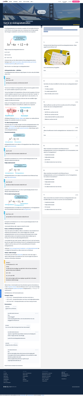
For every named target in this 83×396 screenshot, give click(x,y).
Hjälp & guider (6, 376)
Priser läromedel (25, 381)
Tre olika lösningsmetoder (11, 122)
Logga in (69, 1)
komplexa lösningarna (18, 288)
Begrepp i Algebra (19, 118)
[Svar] (60, 73)
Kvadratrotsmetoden (10, 132)
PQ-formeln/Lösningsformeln (12, 194)
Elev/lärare (64, 2)
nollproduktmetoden (26, 62)
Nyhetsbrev (24, 379)
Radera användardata (7, 382)
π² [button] (76, 72)
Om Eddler (5, 373)
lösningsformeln (27, 209)
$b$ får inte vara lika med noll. (51, 114)
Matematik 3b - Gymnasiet (46, 376)
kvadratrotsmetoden (16, 62)
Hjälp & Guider (26, 1)
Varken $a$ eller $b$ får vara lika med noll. (54, 117)
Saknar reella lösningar (10, 252)
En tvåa (46, 86)
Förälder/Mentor (25, 376)
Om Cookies (5, 381)
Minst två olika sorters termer (51, 93)
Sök (60, 1)
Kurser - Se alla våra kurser (27, 373)
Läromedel (15, 1)
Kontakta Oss (6, 374)
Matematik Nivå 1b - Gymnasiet (47, 373)
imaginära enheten (12, 286)
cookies (42, 395)
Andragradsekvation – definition (13, 70)
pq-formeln (47, 159)
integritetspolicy (30, 395)
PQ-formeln (47, 184)
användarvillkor (23, 395)
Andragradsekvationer (29, 21)
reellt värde (19, 254)
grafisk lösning (20, 64)
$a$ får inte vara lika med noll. (51, 112)
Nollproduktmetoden (10, 163)
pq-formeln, (33, 62)
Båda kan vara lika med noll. (51, 119)
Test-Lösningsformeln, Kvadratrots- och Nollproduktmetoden (24, 248)
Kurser (10, 1)
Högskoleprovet (44, 381)
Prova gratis (76, 1)
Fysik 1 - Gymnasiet (45, 379)
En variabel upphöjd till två (51, 91)
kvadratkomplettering (9, 64)
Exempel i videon (9, 295)
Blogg (20, 1)
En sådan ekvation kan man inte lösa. (53, 162)
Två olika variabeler (49, 89)
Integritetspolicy (6, 379)
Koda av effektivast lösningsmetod (13, 229)
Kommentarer (8, 304)
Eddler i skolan (25, 374)
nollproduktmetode (12, 128)
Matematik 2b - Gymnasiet (46, 374)
